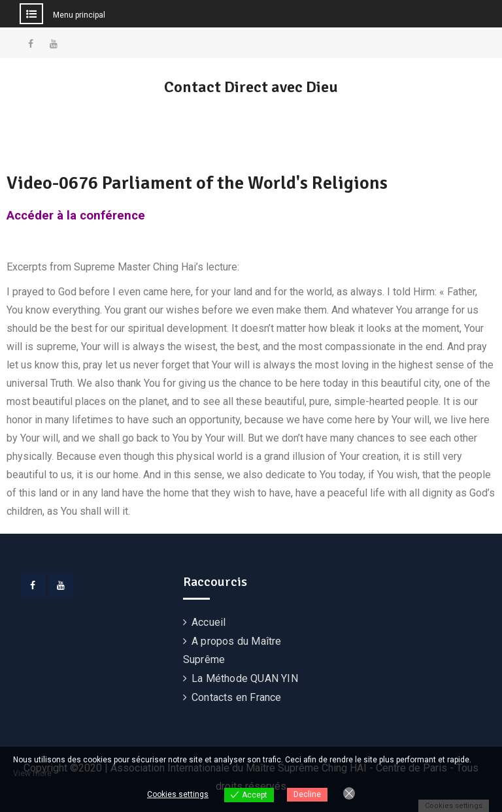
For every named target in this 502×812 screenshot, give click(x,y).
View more (32, 773)
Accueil (209, 622)
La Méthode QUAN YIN (245, 678)
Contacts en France (237, 697)
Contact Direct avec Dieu (251, 87)
